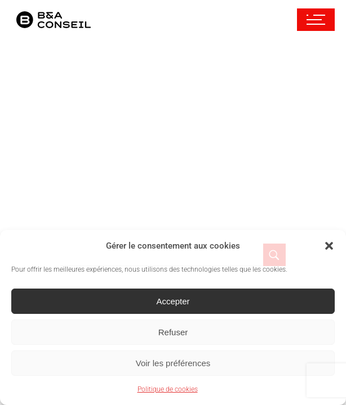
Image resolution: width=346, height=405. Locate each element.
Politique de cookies (167, 389)
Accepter (172, 301)
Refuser (173, 332)
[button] (329, 245)
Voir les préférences (173, 363)
